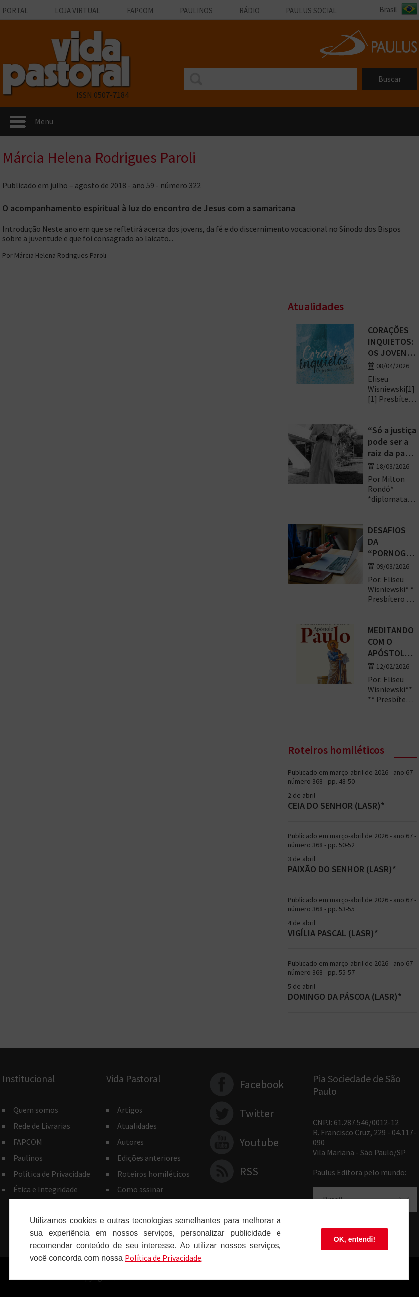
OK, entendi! (354, 1239)
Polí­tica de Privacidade (163, 1258)
